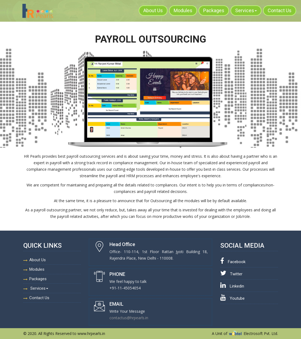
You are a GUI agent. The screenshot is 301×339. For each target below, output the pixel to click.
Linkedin (232, 286)
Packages (213, 10)
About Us (153, 10)
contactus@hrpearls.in (128, 317)
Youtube (232, 298)
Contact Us (280, 10)
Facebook (232, 261)
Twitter (231, 274)
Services (246, 10)
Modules (183, 10)
